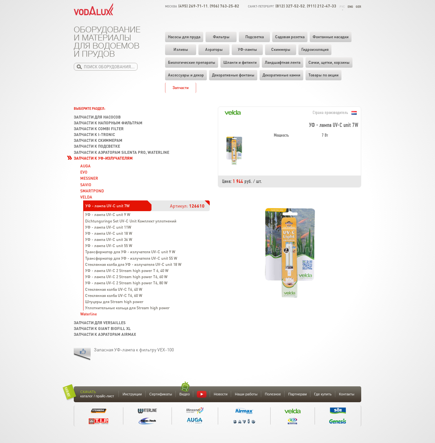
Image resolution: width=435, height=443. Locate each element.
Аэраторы (214, 49)
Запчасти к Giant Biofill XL (102, 328)
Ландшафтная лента (282, 62)
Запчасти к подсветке (97, 146)
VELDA (86, 197)
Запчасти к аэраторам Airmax (105, 334)
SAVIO (85, 184)
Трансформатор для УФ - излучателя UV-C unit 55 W (131, 258)
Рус (342, 6)
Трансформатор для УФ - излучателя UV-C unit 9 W (130, 251)
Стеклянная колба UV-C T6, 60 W (113, 295)
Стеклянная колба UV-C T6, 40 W (113, 289)
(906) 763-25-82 (224, 6)
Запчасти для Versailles (100, 322)
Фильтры (221, 36)
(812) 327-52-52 (290, 6)
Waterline (88, 314)
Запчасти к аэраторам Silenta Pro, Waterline (121, 152)
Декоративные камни (281, 75)
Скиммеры (280, 49)
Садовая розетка (290, 36)
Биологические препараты (191, 62)
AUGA (85, 166)
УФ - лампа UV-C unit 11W (108, 227)
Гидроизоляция (315, 49)
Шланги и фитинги (240, 62)
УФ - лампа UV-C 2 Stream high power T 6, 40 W (126, 270)
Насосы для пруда (184, 36)
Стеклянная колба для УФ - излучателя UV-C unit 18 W (133, 264)
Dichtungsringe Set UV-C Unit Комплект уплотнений (130, 221)
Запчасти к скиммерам (98, 140)
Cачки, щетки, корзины (329, 62)
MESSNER (89, 178)
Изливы (180, 49)
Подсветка (254, 36)
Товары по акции (323, 75)
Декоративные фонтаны (233, 75)
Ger (358, 6)
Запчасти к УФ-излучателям (103, 158)
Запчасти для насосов (97, 117)
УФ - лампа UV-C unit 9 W (107, 214)
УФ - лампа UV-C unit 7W (107, 205)
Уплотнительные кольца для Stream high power (127, 307)
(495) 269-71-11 (193, 6)
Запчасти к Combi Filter (99, 128)
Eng (350, 6)
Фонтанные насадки (331, 36)
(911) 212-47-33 (321, 6)
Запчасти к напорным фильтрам (108, 122)
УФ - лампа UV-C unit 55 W (108, 245)
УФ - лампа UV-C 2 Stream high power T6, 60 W (126, 276)
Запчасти (181, 87)
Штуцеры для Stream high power (114, 301)
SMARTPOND (92, 190)
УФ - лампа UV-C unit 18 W (108, 233)
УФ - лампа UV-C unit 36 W (108, 239)
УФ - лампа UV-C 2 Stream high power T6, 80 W (126, 282)
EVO (83, 172)
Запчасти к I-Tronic (94, 134)
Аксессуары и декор (186, 75)
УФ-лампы (247, 49)
